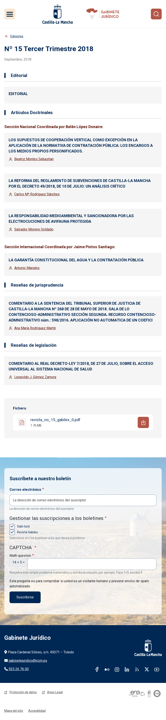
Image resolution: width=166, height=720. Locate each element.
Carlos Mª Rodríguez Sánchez (37, 194)
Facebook (97, 669)
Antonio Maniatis (27, 268)
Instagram (117, 669)
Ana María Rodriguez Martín (35, 328)
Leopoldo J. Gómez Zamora (35, 377)
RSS (137, 669)
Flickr (107, 669)
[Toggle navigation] (9, 14)
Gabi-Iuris (23, 526)
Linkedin (127, 669)
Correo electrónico (25, 490)
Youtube (157, 669)
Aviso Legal (55, 692)
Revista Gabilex (27, 532)
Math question (20, 556)
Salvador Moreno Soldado (33, 229)
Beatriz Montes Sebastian (34, 159)
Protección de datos (23, 692)
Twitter (147, 669)
